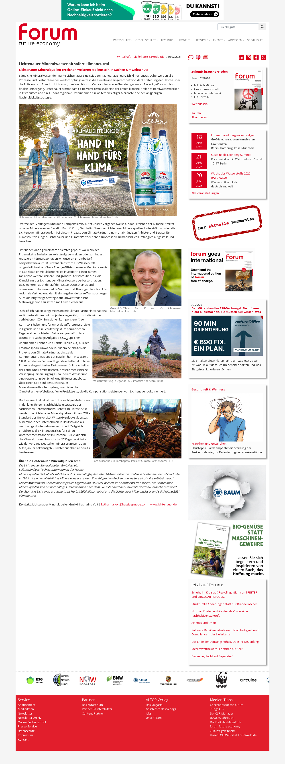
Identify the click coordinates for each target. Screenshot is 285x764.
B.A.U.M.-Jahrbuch (222, 718)
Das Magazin (154, 705)
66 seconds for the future (226, 705)
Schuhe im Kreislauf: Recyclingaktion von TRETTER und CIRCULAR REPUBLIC (224, 594)
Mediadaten (26, 709)
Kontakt (23, 739)
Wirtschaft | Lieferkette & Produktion (141, 57)
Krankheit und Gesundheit (208, 444)
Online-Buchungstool (32, 722)
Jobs (148, 713)
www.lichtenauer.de (163, 504)
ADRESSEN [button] (235, 40)
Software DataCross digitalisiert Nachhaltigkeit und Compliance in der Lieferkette (225, 632)
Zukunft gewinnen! (222, 731)
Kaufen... (197, 113)
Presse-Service (27, 726)
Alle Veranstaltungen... (206, 193)
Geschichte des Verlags (161, 709)
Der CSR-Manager (221, 713)
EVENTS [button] (218, 40)
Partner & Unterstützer (97, 709)
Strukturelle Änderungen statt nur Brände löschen (224, 604)
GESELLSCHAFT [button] (145, 40)
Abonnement (26, 705)
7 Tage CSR (217, 709)
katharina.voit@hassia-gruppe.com (124, 504)
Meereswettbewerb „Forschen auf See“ (217, 649)
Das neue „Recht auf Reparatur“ (212, 656)
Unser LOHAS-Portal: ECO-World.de (233, 735)
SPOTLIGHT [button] (255, 40)
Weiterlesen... (200, 104)
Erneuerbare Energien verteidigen (233, 135)
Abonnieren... (200, 117)
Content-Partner (93, 713)
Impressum (25, 735)
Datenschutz (26, 731)
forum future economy (225, 726)
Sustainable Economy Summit (231, 155)
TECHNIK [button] (167, 40)
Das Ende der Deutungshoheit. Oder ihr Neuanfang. (225, 642)
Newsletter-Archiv (29, 718)
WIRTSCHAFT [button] (121, 40)
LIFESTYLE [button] (201, 40)
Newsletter (25, 713)
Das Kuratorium (92, 705)
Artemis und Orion (203, 623)
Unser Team (154, 718)
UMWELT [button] (184, 40)
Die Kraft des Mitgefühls (225, 722)
